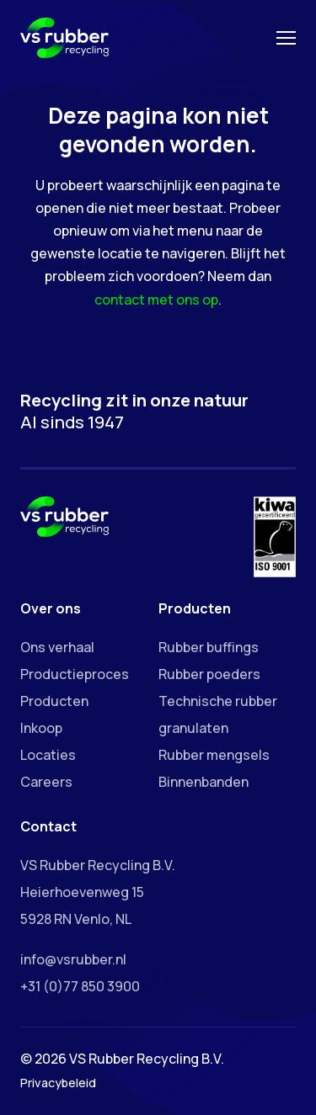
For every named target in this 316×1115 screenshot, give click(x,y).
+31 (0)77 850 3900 (80, 986)
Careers (46, 782)
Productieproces (74, 674)
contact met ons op (156, 299)
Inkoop (41, 728)
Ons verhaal (57, 647)
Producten (54, 701)
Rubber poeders (209, 674)
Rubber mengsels (214, 755)
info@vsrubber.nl (73, 959)
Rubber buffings (208, 647)
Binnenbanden (203, 782)
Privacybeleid (58, 1083)
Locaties (48, 755)
